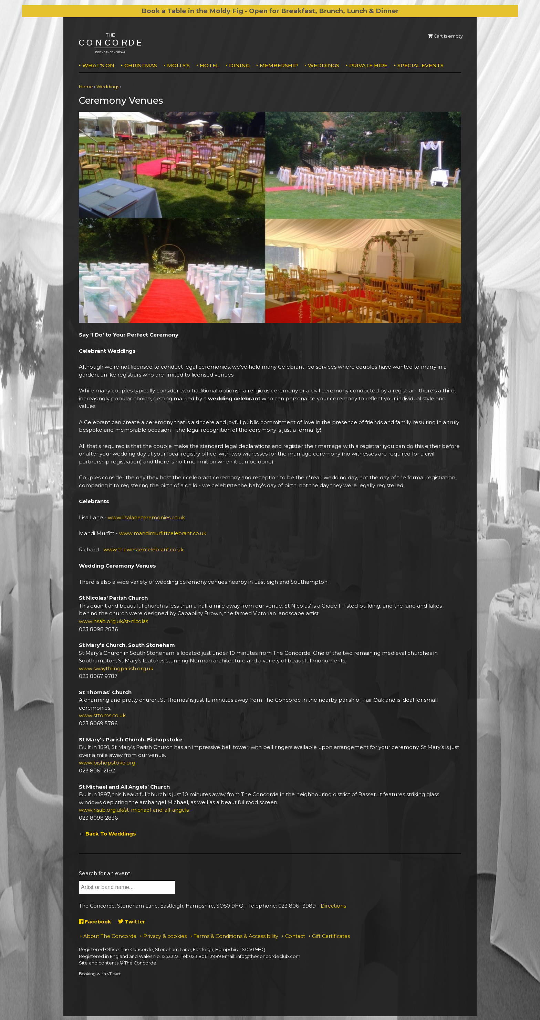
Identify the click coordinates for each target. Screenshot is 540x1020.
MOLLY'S (178, 65)
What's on (98, 65)
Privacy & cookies (165, 935)
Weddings (323, 65)
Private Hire (368, 65)
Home (86, 86)
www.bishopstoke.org (107, 762)
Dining (239, 65)
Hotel (209, 65)
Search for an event (104, 872)
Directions (333, 905)
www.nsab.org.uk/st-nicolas (114, 621)
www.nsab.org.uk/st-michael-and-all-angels (135, 809)
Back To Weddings (111, 833)
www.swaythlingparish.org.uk (116, 667)
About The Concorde (109, 935)
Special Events (420, 65)
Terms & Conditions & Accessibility (236, 935)
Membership (279, 65)
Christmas (140, 65)
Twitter (133, 920)
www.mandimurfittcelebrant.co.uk (164, 533)
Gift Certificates (331, 935)
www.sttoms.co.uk (102, 715)
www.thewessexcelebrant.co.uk (145, 549)
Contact (295, 935)
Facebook (96, 920)
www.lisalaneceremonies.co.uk (148, 517)
